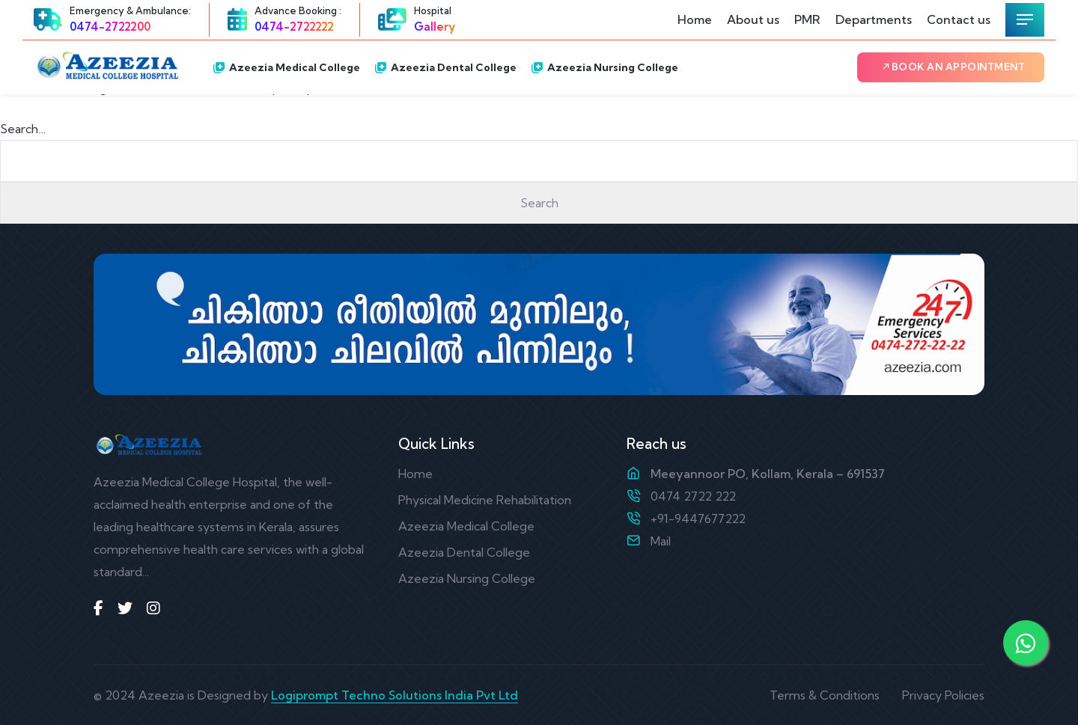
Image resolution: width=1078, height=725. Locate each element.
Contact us (958, 19)
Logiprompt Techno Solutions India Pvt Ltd (394, 695)
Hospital (432, 10)
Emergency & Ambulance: (130, 10)
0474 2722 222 (693, 496)
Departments (873, 19)
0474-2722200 (110, 26)
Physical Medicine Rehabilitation (484, 499)
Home (694, 19)
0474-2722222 (294, 26)
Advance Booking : (298, 10)
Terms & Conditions (825, 695)
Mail (661, 540)
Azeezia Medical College (286, 67)
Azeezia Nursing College (605, 67)
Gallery (434, 26)
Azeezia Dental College (446, 67)
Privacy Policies (943, 695)
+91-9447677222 (698, 518)
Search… (23, 128)
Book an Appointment (953, 67)
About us (753, 19)
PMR (807, 19)
